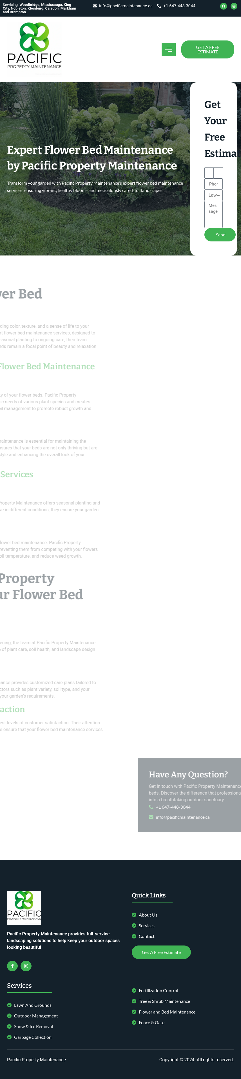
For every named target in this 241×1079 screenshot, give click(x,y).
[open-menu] (169, 49)
